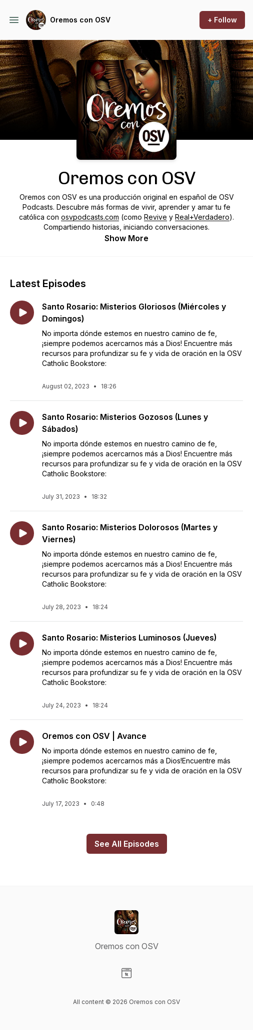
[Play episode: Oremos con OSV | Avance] (22, 742)
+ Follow (222, 19)
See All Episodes (126, 844)
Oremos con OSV (80, 19)
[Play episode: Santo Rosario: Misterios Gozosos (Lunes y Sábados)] (22, 423)
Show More (126, 238)
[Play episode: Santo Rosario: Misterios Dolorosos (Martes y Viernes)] (22, 533)
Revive (155, 217)
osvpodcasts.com (90, 217)
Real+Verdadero (202, 217)
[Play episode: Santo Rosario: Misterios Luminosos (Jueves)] (22, 644)
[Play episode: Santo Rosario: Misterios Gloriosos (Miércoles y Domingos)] (22, 313)
